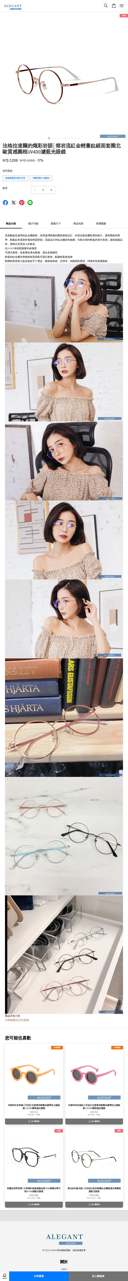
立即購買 (39, 1276)
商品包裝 (78, 223)
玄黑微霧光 (11, 1020)
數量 (5, 188)
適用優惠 (7, 171)
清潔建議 (101, 223)
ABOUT (64, 1269)
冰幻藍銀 (24, 1020)
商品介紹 (11, 223)
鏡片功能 (33, 223)
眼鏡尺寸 (56, 223)
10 (79, 138)
